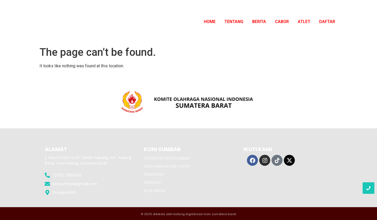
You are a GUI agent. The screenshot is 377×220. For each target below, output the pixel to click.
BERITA (259, 21)
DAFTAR (327, 21)
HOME (210, 21)
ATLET (304, 21)
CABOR (282, 21)
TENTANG (233, 21)
